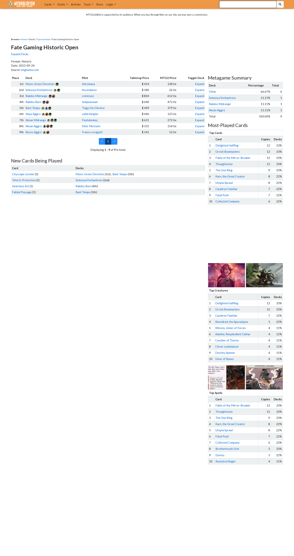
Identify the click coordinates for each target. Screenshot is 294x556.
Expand (199, 84)
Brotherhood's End (227, 448)
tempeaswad (90, 102)
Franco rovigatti (92, 132)
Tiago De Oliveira (93, 108)
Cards (48, 4)
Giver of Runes (224, 359)
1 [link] (108, 141)
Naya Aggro (33, 114)
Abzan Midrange (36, 120)
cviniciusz (88, 96)
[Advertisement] (248, 233)
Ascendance (89, 90)
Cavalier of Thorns (227, 340)
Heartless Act (20, 186)
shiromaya (88, 84)
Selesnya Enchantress (39, 90)
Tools (87, 4)
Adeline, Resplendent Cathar (232, 334)
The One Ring (223, 170)
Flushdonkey (90, 120)
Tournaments (43, 39)
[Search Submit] (280, 4)
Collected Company (227, 201)
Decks (61, 4)
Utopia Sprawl (224, 182)
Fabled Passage (22, 192)
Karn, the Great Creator (230, 176)
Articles (76, 4)
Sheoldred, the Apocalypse (231, 321)
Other (212, 91)
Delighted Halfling (226, 145)
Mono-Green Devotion (40, 84)
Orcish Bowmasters (227, 151)
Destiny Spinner (225, 352)
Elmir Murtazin (91, 126)
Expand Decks (19, 54)
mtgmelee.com (30, 69)
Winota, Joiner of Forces (230, 328)
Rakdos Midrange (36, 96)
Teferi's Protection (24, 180)
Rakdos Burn (33, 102)
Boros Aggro (34, 132)
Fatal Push (222, 195)
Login (110, 4)
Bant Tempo (33, 108)
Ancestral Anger (225, 461)
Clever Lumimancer (227, 346)
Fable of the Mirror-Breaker (232, 157)
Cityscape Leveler (23, 174)
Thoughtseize (224, 164)
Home (24, 39)
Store (99, 4)
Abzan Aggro (34, 126)
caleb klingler (90, 114)
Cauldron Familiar (226, 189)
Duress (219, 455)
